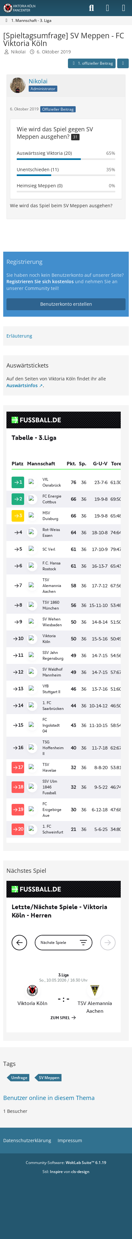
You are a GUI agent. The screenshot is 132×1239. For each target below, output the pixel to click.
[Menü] (123, 8)
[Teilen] (123, 63)
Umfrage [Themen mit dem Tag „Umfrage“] (19, 1077)
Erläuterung (19, 336)
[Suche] (91, 8)
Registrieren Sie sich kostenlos (40, 281)
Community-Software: (66, 1162)
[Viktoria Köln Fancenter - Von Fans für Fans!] (23, 8)
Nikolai (18, 52)
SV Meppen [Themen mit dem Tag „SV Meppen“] (49, 1077)
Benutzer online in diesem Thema (49, 1098)
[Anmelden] (107, 8)
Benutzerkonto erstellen (66, 304)
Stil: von (66, 1171)
